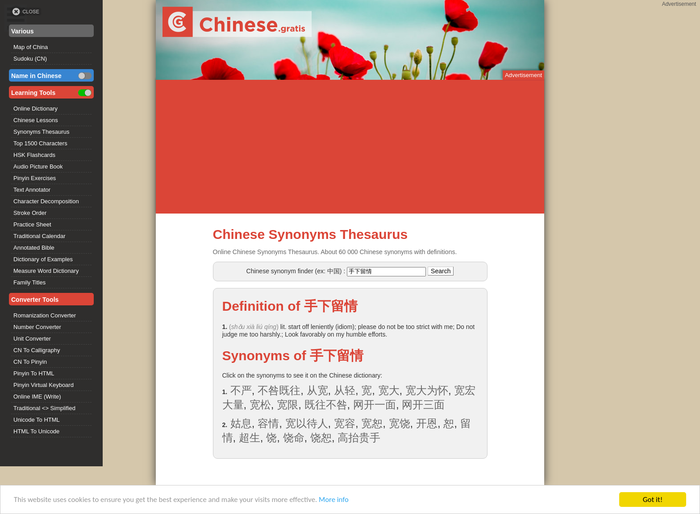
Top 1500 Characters (40, 143)
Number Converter (37, 327)
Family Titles (29, 282)
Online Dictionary (35, 108)
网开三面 (423, 405)
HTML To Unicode (36, 431)
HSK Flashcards (34, 155)
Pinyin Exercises (34, 178)
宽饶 (399, 423)
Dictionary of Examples (43, 259)
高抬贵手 (359, 438)
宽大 (389, 390)
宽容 (344, 423)
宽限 (287, 405)
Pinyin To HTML (33, 373)
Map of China (30, 47)
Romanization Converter (44, 315)
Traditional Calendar (39, 236)
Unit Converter (32, 338)
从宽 (317, 390)
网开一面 (374, 405)
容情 (268, 423)
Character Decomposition (46, 201)
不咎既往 (279, 390)
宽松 (260, 405)
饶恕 (321, 438)
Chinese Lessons (35, 120)
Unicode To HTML (36, 419)
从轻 (344, 390)
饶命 (293, 438)
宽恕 (372, 423)
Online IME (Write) (37, 396)
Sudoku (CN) (30, 58)
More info (340, 500)
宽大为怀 (426, 390)
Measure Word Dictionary (46, 270)
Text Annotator (31, 189)
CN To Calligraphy (36, 350)
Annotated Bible (33, 247)
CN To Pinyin (30, 361)
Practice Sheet (32, 224)
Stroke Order (29, 213)
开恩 (427, 423)
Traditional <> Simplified (44, 408)
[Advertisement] (350, 146)
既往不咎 (325, 405)
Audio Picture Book (38, 166)
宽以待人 (306, 423)
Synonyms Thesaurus (41, 131)
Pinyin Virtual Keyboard (43, 385)
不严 (241, 390)
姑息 (241, 423)
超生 (249, 438)
